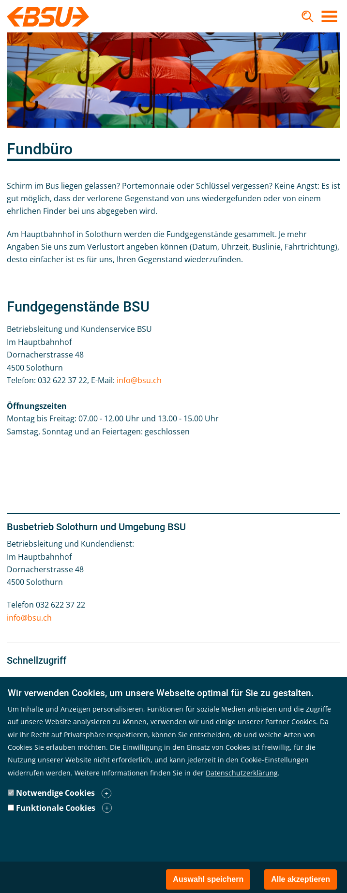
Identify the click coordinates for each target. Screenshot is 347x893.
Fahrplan (34, 680)
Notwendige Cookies (55, 809)
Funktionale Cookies (55, 823)
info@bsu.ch (139, 380)
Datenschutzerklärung (242, 788)
